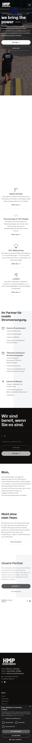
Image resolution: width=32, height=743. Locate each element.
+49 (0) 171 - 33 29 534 (12, 669)
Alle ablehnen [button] (16, 735)
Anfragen (16, 42)
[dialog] (16, 724)
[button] (29, 5)
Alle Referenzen (16, 591)
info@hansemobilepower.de (15, 673)
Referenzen (5, 701)
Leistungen (16, 48)
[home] (13, 5)
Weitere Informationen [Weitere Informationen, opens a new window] (18, 715)
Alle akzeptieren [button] (16, 731)
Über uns (4, 704)
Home (3, 696)
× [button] (30, 706)
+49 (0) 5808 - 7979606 (14, 671)
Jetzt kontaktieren (16, 542)
